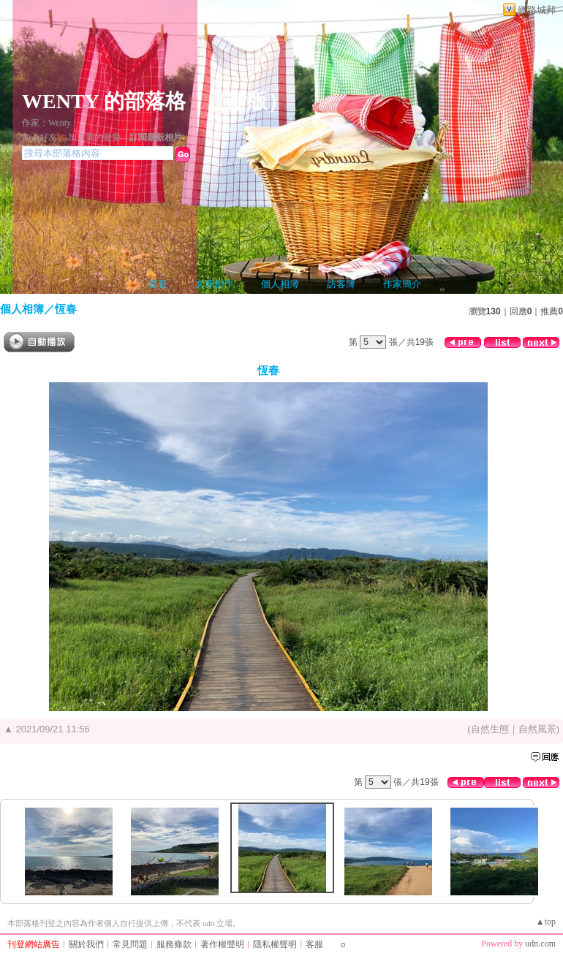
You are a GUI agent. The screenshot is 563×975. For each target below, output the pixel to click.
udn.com (540, 943)
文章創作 (214, 283)
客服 (314, 944)
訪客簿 (341, 283)
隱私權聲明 (275, 944)
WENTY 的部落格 (104, 101)
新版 (247, 101)
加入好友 (39, 137)
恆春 (66, 309)
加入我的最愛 (94, 137)
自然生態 (490, 729)
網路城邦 (537, 9)
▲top (546, 922)
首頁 (157, 283)
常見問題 (130, 944)
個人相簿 (280, 283)
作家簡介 (402, 283)
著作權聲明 (222, 944)
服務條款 (174, 944)
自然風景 (537, 729)
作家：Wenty (46, 123)
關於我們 (86, 944)
